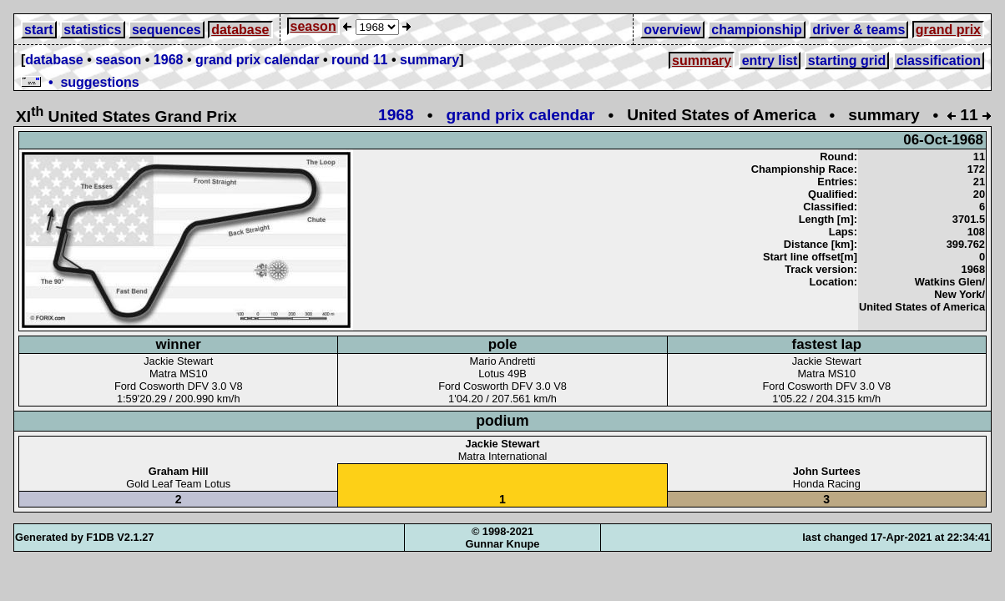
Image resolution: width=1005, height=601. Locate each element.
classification (938, 60)
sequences (166, 30)
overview (672, 30)
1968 (169, 60)
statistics (92, 30)
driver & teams (858, 30)
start (38, 30)
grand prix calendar (257, 60)
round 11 (359, 60)
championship (756, 30)
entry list (770, 60)
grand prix (948, 30)
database (240, 30)
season (313, 26)
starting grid (847, 60)
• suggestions (80, 82)
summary (429, 60)
